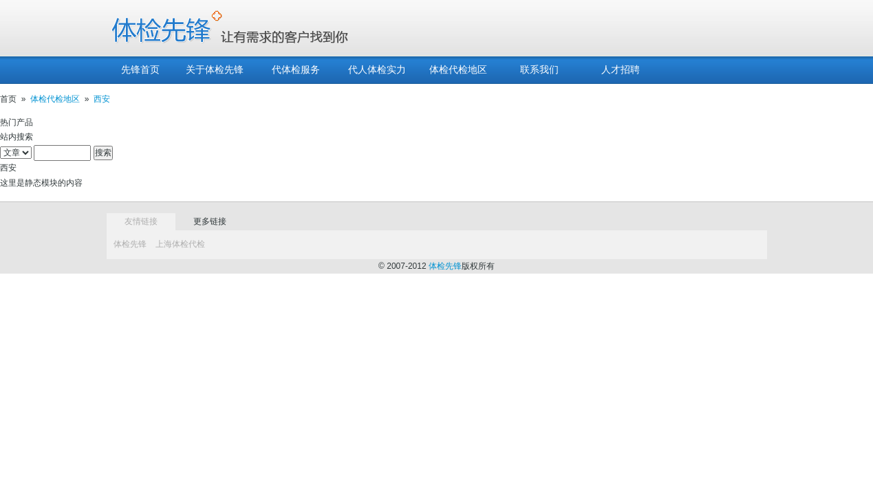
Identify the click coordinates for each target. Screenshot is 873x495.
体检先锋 (130, 244)
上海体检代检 (180, 244)
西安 (102, 99)
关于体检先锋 (215, 70)
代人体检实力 (377, 70)
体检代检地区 (458, 70)
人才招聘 (620, 70)
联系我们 (539, 70)
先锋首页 (140, 70)
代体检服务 (296, 70)
